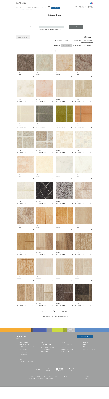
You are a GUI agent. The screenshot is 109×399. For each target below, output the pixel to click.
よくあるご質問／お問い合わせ (80, 6)
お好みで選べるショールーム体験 (26, 359)
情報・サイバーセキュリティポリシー (62, 379)
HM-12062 (38, 255)
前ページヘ (42, 53)
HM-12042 (38, 153)
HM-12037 (19, 127)
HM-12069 (19, 306)
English (89, 6)
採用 (92, 7)
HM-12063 (58, 255)
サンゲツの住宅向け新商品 (46, 347)
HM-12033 (19, 102)
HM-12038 (38, 127)
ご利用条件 (39, 379)
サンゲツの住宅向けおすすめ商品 (47, 349)
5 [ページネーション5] (57, 53)
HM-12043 (58, 153)
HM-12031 (58, 76)
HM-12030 (38, 76)
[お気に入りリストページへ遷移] (48, 7)
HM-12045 (19, 178)
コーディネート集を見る (24, 354)
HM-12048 (77, 178)
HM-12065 (19, 280)
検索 (76, 29)
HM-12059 (58, 229)
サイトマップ (31, 379)
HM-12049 (19, 204)
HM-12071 (58, 306)
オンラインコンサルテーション (66, 349)
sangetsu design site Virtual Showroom (68, 347)
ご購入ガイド (22, 361)
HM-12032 (77, 76)
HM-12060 (77, 229)
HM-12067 (58, 280)
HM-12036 (77, 102)
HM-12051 (58, 204)
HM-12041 (19, 153)
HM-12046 (38, 178)
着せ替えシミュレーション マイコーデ (27, 349)
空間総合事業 (82, 7)
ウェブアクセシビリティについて (37, 381)
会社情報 (88, 7)
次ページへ (66, 53)
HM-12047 (58, 178)
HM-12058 (38, 229)
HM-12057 (19, 229)
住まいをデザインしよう (21, 7)
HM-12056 (77, 204)
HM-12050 (38, 204)
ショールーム (41, 7)
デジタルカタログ (35, 7)
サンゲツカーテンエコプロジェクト (26, 364)
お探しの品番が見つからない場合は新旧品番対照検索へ (49, 32)
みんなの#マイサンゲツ (24, 352)
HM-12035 (58, 102)
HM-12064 (77, 255)
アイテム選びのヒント (24, 357)
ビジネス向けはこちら (55, 7)
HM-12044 (77, 153)
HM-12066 (38, 280)
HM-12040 (77, 127)
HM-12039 (58, 127)
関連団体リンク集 (49, 381)
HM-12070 (38, 306)
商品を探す (29, 7)
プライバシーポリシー (48, 379)
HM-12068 (77, 280)
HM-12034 (38, 102)
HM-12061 (19, 255)
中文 (92, 6)
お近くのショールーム (65, 354)
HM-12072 (77, 306)
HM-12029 (19, 76)
